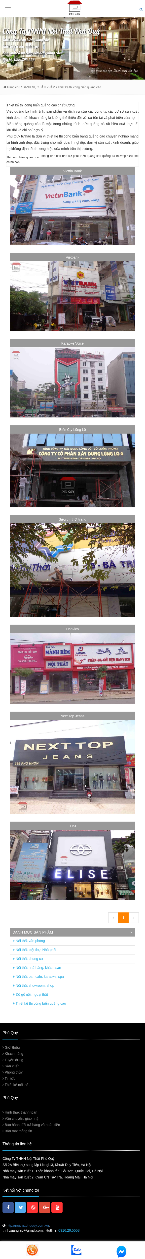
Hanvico (72, 629)
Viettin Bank (72, 171)
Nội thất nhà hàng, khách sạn (37, 968)
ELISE (72, 826)
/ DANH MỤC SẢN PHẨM (37, 87)
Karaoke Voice (72, 343)
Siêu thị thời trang (72, 519)
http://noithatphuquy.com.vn (27, 1225)
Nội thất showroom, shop (33, 986)
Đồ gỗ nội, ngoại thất (30, 994)
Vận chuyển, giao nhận (21, 1119)
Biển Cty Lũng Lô (72, 430)
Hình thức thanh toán (19, 1112)
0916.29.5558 (69, 1230)
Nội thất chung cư (28, 959)
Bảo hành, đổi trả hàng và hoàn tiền (31, 1125)
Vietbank (72, 257)
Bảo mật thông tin (17, 1131)
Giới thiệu (11, 1047)
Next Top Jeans (72, 716)
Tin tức (8, 1078)
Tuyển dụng (12, 1060)
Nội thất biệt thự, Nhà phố (34, 950)
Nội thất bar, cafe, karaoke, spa (38, 977)
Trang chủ (11, 87)
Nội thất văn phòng (29, 941)
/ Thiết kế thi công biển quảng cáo (78, 87)
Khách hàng (12, 1054)
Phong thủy (12, 1072)
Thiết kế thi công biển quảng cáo (39, 1003)
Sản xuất (10, 1066)
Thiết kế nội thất (16, 1085)
